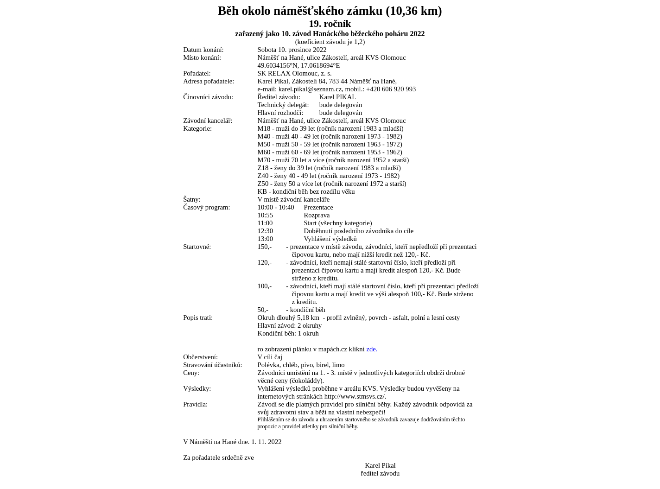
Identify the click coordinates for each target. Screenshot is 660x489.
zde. (371, 349)
